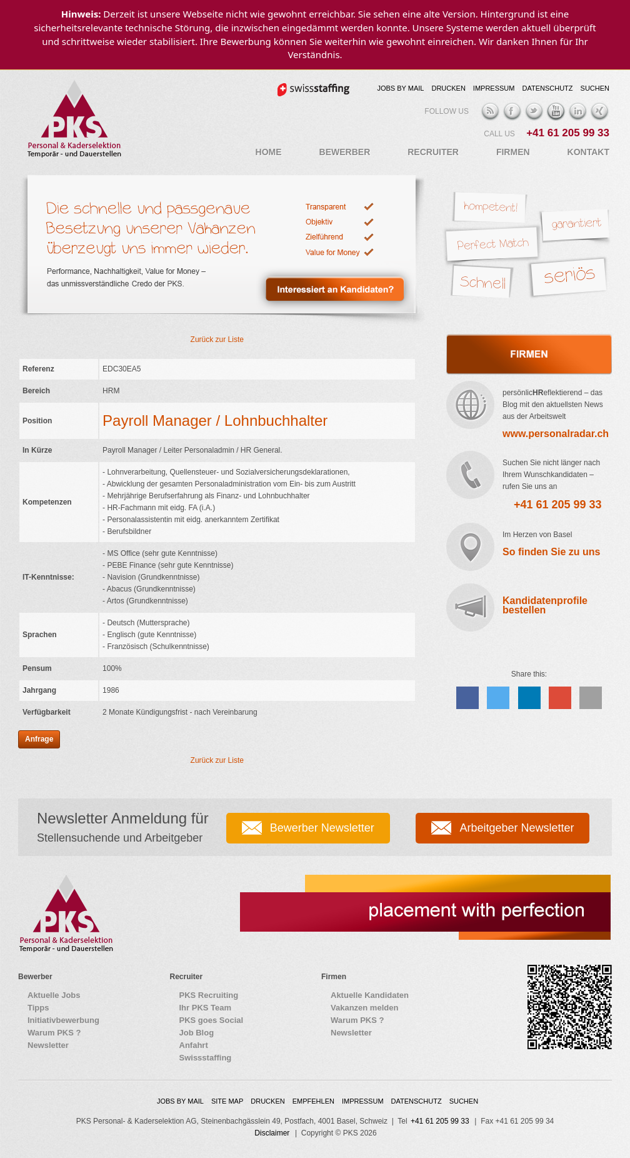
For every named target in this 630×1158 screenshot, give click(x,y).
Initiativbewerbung (63, 1020)
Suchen (595, 88)
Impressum (494, 88)
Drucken (448, 88)
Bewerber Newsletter (322, 828)
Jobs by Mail (400, 88)
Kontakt (588, 152)
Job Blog (196, 1032)
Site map (227, 1101)
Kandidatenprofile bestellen (545, 605)
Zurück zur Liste (217, 339)
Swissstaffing (205, 1057)
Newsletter (48, 1045)
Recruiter (433, 152)
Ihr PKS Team (205, 1007)
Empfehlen (313, 1101)
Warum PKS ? (54, 1032)
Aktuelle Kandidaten (370, 995)
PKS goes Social (211, 1020)
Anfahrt (193, 1045)
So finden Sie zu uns (551, 551)
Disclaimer (271, 1133)
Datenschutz (547, 88)
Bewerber (345, 152)
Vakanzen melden (364, 1007)
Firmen (513, 152)
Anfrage (39, 739)
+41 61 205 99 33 (567, 133)
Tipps (38, 1007)
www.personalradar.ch (555, 433)
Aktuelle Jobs (54, 995)
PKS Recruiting (209, 995)
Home (269, 152)
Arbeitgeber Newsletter (516, 828)
